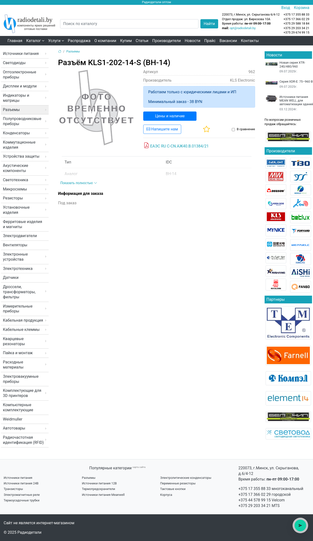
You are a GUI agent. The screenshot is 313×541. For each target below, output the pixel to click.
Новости (192, 40)
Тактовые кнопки (173, 489)
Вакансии (228, 40)
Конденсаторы (16, 133)
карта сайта (139, 467)
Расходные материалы (13, 364)
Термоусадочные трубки (21, 500)
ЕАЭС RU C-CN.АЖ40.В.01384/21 (176, 145)
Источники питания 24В (21, 483)
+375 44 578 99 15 (254, 500)
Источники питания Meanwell (103, 495)
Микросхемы (15, 189)
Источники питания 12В (99, 483)
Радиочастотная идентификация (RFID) (23, 440)
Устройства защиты (21, 156)
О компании (105, 40)
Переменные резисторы (178, 483)
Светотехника (15, 180)
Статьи (142, 40)
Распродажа (79, 40)
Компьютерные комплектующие (18, 407)
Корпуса (166, 495)
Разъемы (11, 109)
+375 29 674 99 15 (296, 32)
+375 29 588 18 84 (296, 23)
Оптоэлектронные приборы (19, 74)
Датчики (10, 277)
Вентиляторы (15, 245)
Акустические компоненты (15, 168)
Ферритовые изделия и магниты (22, 224)
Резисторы (13, 198)
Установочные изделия (16, 210)
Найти (209, 23)
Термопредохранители (98, 489)
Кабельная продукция (23, 320)
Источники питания (21, 53)
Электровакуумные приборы (20, 379)
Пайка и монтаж (18, 353)
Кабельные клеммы (21, 329)
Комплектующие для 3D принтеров (22, 393)
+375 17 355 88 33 (254, 488)
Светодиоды (14, 62)
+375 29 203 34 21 (296, 28)
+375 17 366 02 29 (254, 494)
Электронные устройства (15, 257)
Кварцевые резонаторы (14, 341)
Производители (166, 40)
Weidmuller (12, 419)
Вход (285, 7)
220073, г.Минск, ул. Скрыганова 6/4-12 (251, 14)
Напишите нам (162, 129)
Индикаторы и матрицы (16, 98)
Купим (126, 40)
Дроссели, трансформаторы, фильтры (19, 291)
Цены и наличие (170, 116)
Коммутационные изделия (19, 145)
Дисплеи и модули (20, 86)
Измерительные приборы (18, 309)
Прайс (210, 40)
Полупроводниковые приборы (22, 121)
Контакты (250, 40)
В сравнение (246, 129)
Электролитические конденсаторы (185, 478)
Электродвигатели (20, 235)
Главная (15, 40)
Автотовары (14, 428)
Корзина (301, 7)
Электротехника (18, 268)
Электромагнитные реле (22, 495)
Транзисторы (13, 489)
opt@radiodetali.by (243, 28)
